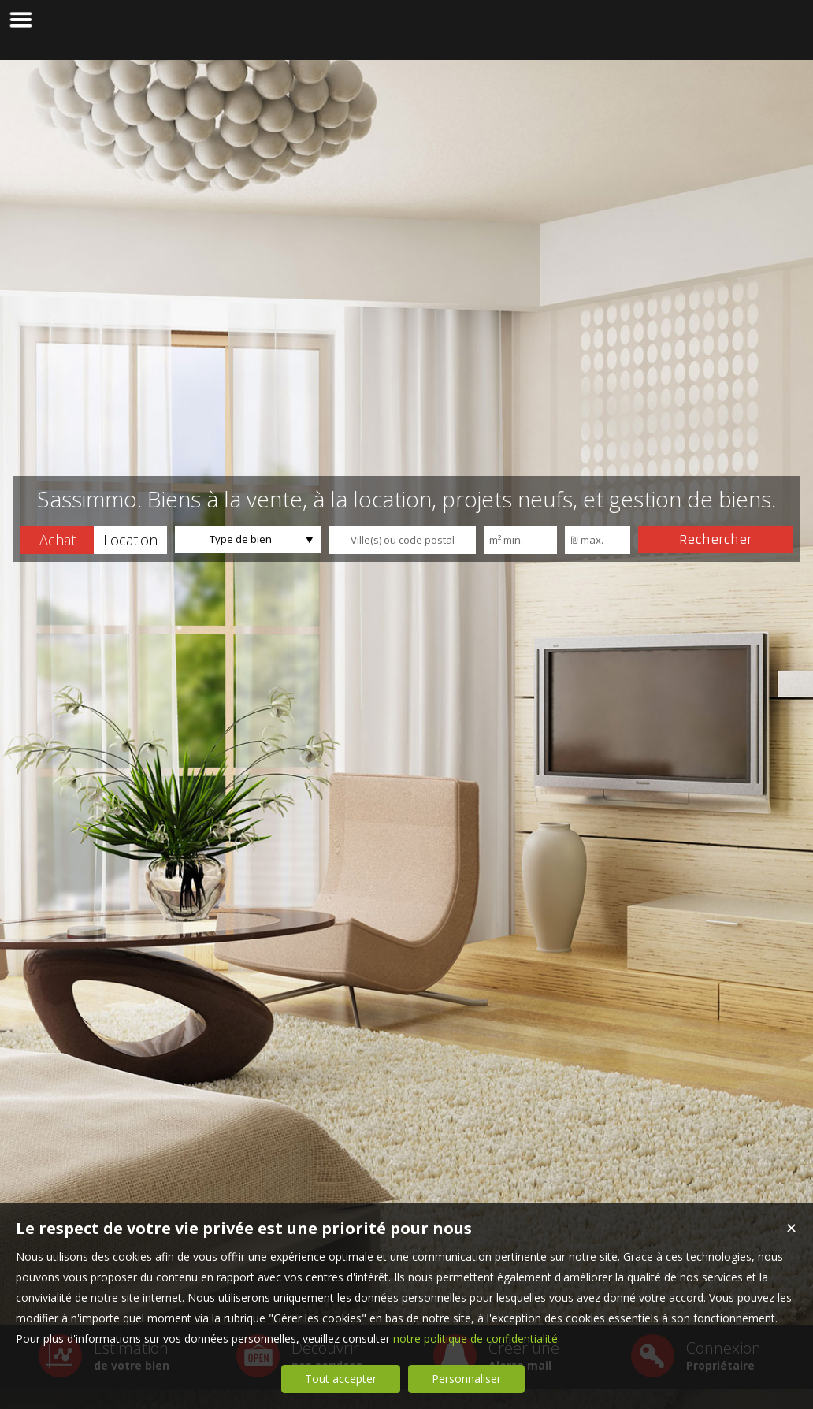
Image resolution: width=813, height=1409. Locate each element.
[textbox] (402, 540)
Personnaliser (466, 1378)
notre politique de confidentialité (475, 1338)
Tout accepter (341, 1378)
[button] (57, 540)
